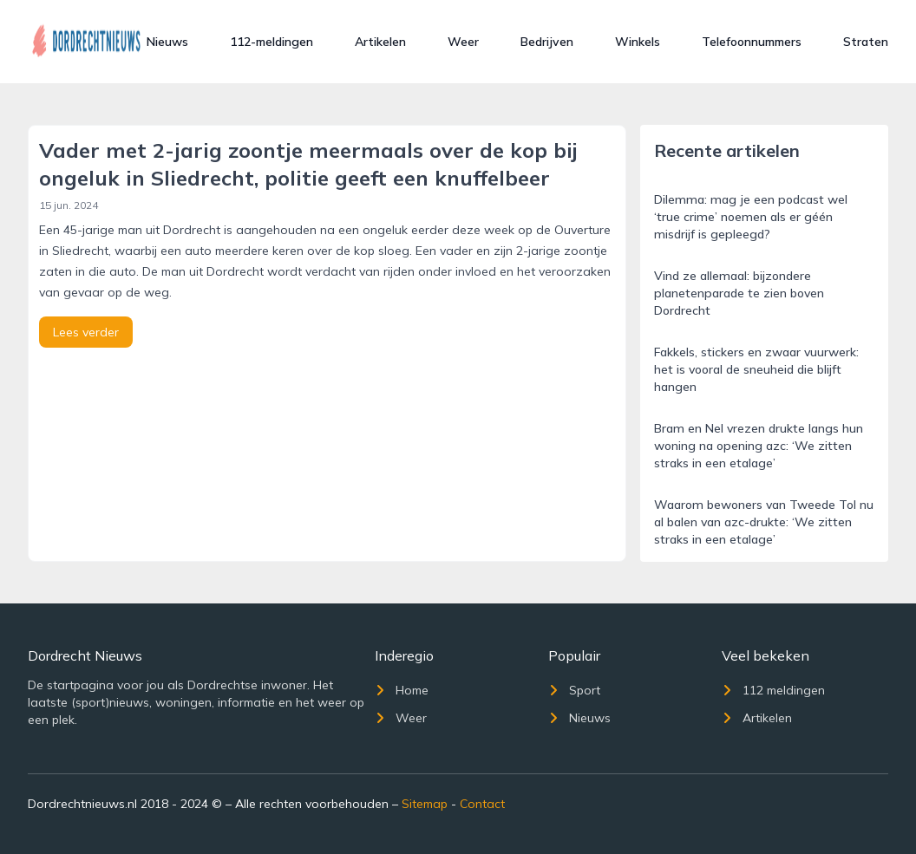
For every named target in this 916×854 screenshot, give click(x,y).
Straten (865, 41)
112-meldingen (271, 41)
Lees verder (86, 332)
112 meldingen (773, 690)
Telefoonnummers (752, 41)
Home (402, 690)
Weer (463, 41)
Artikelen (380, 41)
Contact (482, 804)
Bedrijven (546, 41)
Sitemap (425, 804)
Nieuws (167, 41)
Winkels (637, 41)
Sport (574, 690)
